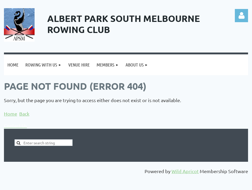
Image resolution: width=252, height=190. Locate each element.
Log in (241, 15)
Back (24, 113)
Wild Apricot (185, 171)
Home (10, 113)
